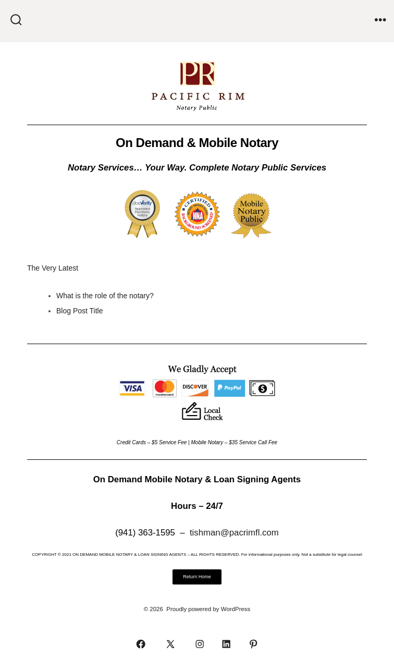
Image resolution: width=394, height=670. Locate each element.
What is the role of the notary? (105, 295)
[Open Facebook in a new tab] (140, 643)
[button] (197, 576)
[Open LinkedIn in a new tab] (226, 643)
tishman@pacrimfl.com (234, 533)
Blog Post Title (79, 311)
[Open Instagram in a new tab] (199, 643)
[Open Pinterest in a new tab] (253, 643)
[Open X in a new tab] (170, 643)
